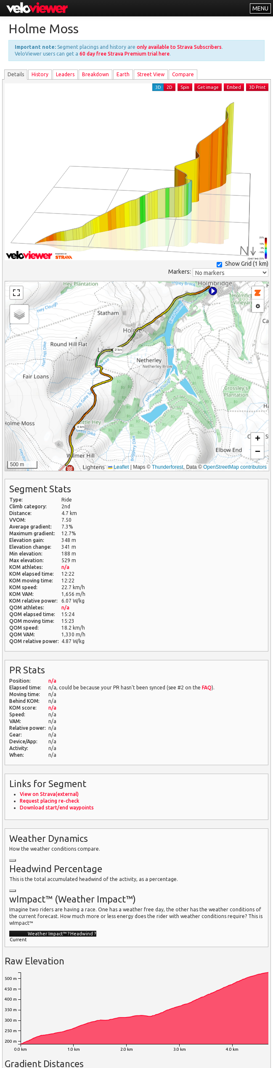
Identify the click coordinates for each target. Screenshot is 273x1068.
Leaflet (118, 467)
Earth (123, 74)
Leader (65, 74)
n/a (65, 567)
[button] (213, 291)
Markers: (179, 271)
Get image (208, 87)
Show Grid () (242, 263)
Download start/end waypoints (57, 807)
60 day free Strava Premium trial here (125, 53)
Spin (184, 87)
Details (16, 74)
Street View (150, 74)
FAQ (207, 687)
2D (169, 87)
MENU (260, 8)
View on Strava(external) (49, 794)
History (40, 74)
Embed (234, 87)
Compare (183, 74)
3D (158, 87)
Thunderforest (167, 467)
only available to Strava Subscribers (179, 47)
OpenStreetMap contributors (235, 467)
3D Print (257, 87)
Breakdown (95, 74)
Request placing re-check (49, 801)
